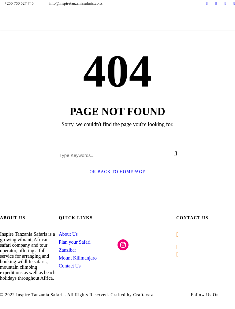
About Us (68, 234)
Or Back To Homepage (118, 171)
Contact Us (70, 265)
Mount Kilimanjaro (78, 257)
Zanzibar (67, 250)
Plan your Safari (75, 242)
